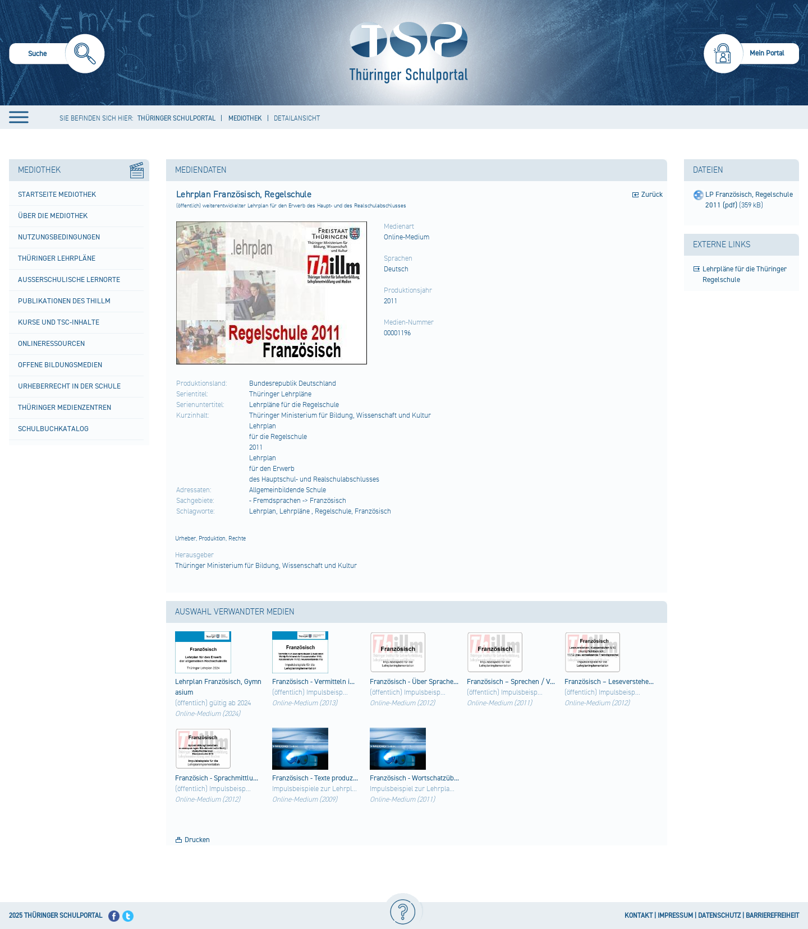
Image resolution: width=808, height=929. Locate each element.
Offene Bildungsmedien (60, 364)
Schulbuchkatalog (53, 428)
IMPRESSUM (675, 916)
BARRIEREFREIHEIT (772, 916)
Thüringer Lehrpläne (56, 258)
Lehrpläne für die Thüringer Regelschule (745, 274)
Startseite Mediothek (57, 194)
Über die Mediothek (53, 215)
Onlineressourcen (51, 343)
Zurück (652, 194)
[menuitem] (57, 55)
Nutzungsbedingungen (59, 237)
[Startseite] (406, 52)
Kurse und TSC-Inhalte (58, 322)
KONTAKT (639, 916)
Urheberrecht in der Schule (69, 386)
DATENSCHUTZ (719, 916)
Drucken (197, 839)
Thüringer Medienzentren (64, 407)
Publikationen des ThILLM (64, 301)
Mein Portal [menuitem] (767, 53)
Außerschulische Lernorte (69, 279)
